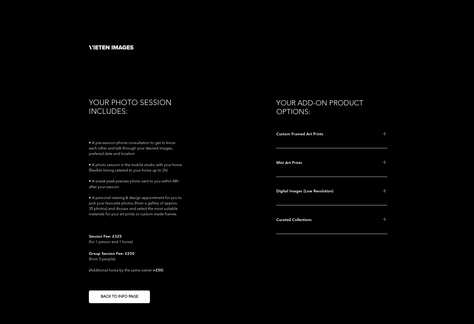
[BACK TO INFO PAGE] (119, 296)
